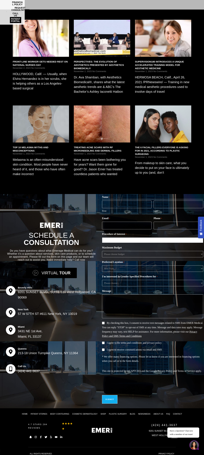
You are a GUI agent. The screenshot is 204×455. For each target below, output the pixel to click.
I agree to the (134, 341)
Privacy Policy (165, 370)
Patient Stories (39, 411)
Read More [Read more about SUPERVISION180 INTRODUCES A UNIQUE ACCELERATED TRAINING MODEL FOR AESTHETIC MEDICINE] (141, 97)
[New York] (10, 311)
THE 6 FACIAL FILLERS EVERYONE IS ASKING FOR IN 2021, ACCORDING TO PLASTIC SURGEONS (161, 150)
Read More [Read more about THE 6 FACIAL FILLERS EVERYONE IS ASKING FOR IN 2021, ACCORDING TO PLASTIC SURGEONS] (141, 178)
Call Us (22, 364)
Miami (21, 325)
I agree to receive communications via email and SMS (134, 348)
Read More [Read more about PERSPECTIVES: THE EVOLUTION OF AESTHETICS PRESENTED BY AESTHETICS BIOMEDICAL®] (80, 97)
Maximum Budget (112, 246)
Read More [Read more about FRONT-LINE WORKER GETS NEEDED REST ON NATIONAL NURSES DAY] (19, 94)
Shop (103, 411)
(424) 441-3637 (29, 369)
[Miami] (10, 328)
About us (158, 411)
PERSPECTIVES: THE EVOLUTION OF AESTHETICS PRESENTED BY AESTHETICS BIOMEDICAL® (99, 65)
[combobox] (153, 239)
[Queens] (10, 350)
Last (156, 210)
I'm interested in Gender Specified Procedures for (130, 276)
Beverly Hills (25, 286)
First (104, 210)
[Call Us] (10, 367)
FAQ (168, 411)
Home (25, 411)
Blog (132, 411)
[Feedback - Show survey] (201, 227)
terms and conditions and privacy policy (141, 341)
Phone (158, 218)
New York (23, 308)
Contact (177, 411)
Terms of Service (186, 370)
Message (106, 290)
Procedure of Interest (114, 233)
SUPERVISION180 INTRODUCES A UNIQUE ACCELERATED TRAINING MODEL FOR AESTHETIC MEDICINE (159, 65)
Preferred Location (113, 261)
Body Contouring (59, 411)
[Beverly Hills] (10, 289)
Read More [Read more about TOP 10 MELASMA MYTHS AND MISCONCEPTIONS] (19, 180)
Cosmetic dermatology (85, 411)
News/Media (144, 411)
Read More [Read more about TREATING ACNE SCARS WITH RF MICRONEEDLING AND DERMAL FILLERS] (80, 180)
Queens (22, 347)
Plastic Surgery (118, 411)
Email (106, 218)
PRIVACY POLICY (166, 451)
